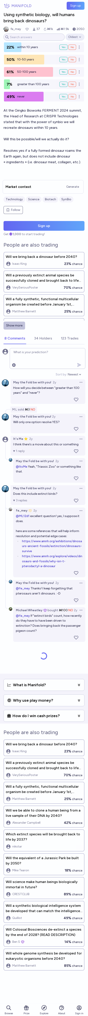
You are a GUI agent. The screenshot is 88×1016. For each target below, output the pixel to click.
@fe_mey (23, 588)
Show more (14, 325)
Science (33, 199)
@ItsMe (21, 467)
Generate (72, 187)
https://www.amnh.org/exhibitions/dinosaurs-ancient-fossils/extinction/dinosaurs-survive (52, 546)
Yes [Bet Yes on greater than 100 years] (63, 84)
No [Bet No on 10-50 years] (72, 59)
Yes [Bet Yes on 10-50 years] (63, 59)
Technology (14, 199)
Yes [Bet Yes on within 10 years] (63, 47)
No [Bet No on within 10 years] (72, 47)
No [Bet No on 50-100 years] (72, 71)
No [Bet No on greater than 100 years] (72, 84)
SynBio (66, 199)
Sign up (75, 5)
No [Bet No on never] (72, 96)
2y (54, 382)
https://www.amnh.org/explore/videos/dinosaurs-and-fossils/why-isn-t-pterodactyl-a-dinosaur (52, 561)
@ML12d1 (22, 516)
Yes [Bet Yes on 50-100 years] (63, 71)
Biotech (50, 199)
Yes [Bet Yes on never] (63, 96)
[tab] (15, 338)
